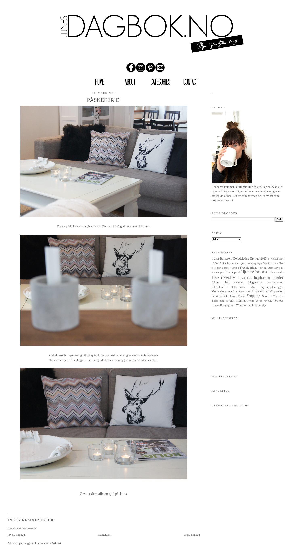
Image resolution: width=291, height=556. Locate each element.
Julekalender (219, 287)
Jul (227, 282)
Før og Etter (266, 267)
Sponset (267, 296)
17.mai (215, 258)
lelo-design (260, 305)
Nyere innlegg (16, 534)
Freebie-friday (248, 267)
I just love (245, 278)
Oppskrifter (260, 291)
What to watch (245, 305)
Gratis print (232, 272)
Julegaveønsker (275, 282)
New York (245, 291)
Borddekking (241, 258)
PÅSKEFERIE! (104, 100)
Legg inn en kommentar (22, 528)
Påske (233, 296)
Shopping (253, 296)
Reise (241, 296)
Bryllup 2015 (258, 258)
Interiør (277, 278)
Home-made (275, 272)
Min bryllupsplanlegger (266, 287)
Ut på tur (261, 300)
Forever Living (230, 267)
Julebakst (238, 282)
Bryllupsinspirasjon (233, 263)
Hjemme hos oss (254, 272)
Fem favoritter (270, 263)
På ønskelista (220, 296)
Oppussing (276, 291)
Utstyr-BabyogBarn (223, 305)
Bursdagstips (254, 263)
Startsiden (104, 534)
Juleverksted (238, 287)
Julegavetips (254, 282)
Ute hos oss (275, 300)
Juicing (216, 282)
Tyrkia (250, 300)
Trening (241, 300)
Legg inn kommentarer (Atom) (42, 543)
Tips (232, 300)
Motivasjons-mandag (224, 291)
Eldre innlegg (192, 534)
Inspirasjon (262, 278)
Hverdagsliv (223, 277)
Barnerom (226, 258)
